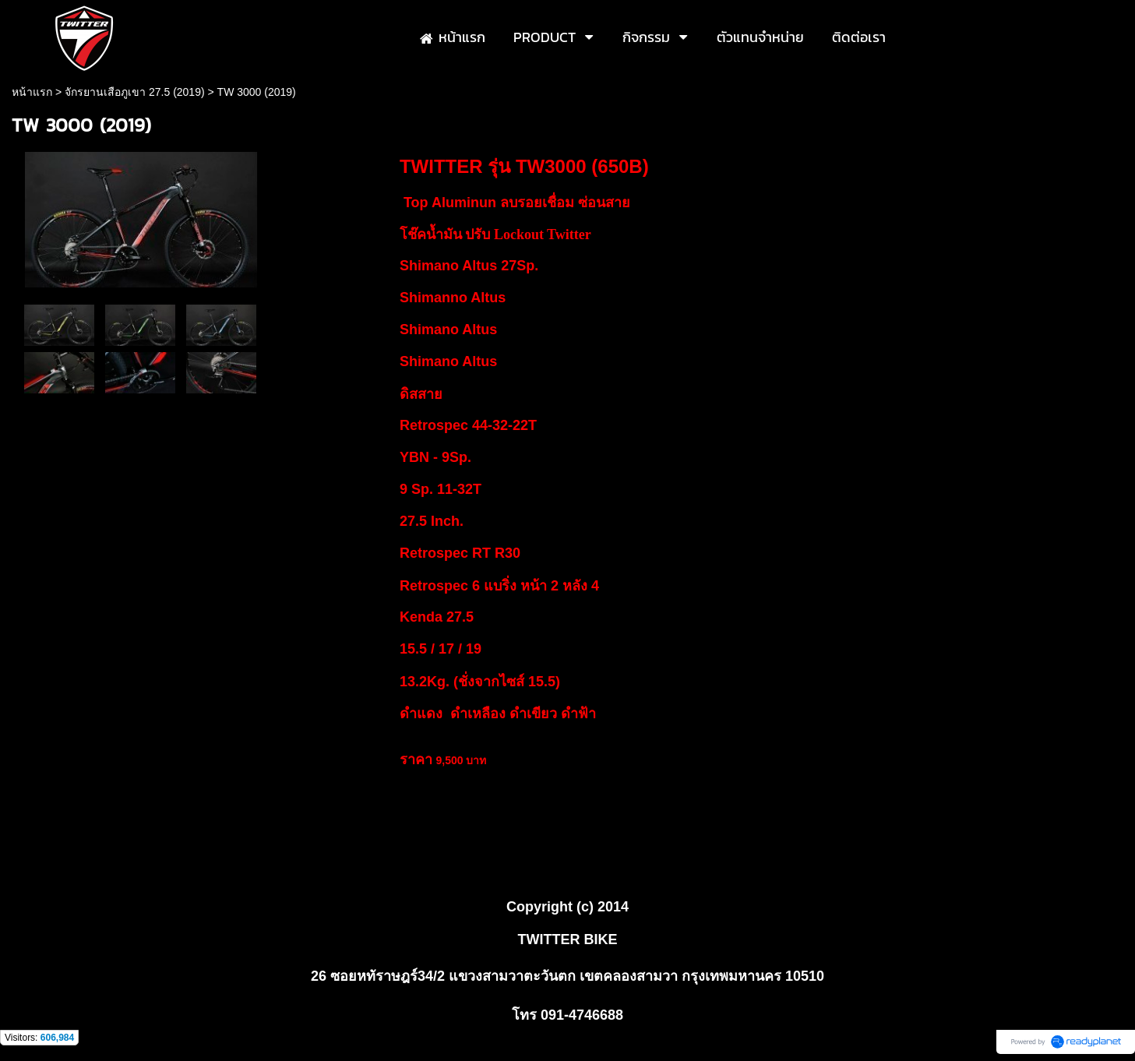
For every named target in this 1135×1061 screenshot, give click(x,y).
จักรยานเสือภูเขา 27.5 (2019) (135, 92)
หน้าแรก (32, 92)
